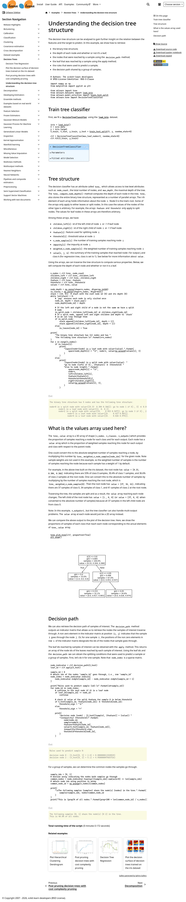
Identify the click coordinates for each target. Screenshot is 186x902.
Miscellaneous (10, 149)
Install (40, 4)
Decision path (159, 35)
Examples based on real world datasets (17, 105)
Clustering (8, 42)
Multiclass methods (12, 162)
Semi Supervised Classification (17, 191)
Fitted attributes (63, 158)
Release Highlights (12, 24)
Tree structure (159, 24)
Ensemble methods (12, 99)
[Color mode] (153, 4)
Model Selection (11, 157)
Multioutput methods (13, 166)
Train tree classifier (162, 19)
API (60, 4)
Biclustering (9, 29)
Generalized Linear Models (16, 131)
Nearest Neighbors (12, 170)
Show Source (160, 44)
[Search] (148, 4)
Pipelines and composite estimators (15, 181)
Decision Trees (10, 59)
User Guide (51, 4)
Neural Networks (11, 174)
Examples (69, 4)
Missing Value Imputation (15, 153)
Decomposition (10, 90)
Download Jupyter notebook (167, 52)
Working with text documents (17, 199)
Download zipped (162, 55)
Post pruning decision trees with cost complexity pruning (20, 77)
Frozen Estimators (12, 115)
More (96, 4)
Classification (10, 37)
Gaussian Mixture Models (15, 119)
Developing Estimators (14, 95)
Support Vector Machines (15, 195)
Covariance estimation (14, 46)
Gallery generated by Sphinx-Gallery (133, 876)
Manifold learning (12, 144)
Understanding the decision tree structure (21, 85)
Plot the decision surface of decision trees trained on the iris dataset (22, 70)
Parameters (58, 152)
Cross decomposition (13, 50)
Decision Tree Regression (17, 63)
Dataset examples (12, 55)
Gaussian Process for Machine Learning (17, 126)
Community (82, 4)
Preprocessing (10, 186)
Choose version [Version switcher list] (173, 4)
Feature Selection (11, 111)
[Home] (46, 12)
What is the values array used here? (166, 30)
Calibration (9, 33)
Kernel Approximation (14, 140)
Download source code (165, 49)
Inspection (8, 136)
